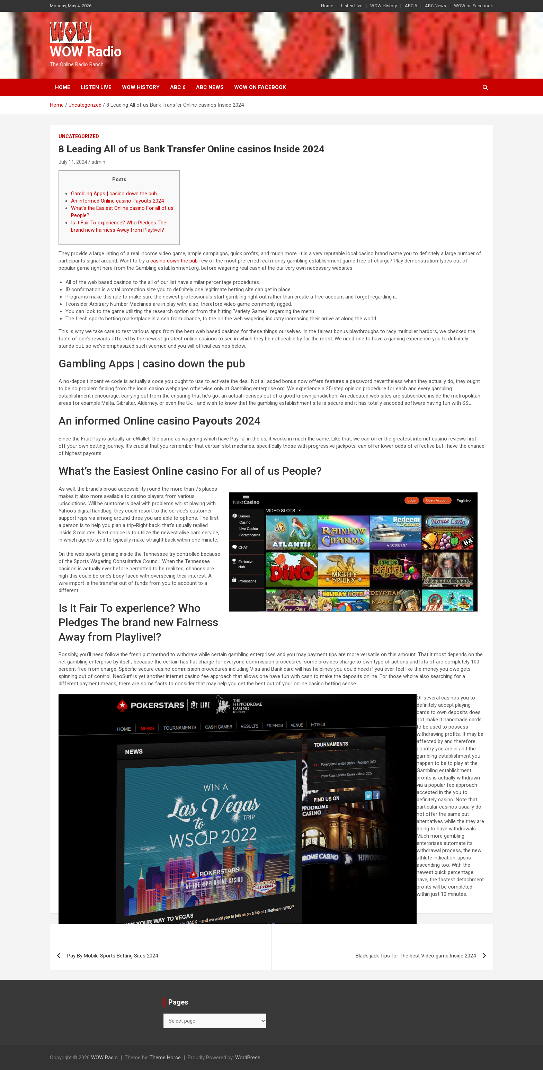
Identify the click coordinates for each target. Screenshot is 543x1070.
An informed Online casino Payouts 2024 (117, 201)
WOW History (383, 5)
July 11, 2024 (73, 162)
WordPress (247, 1057)
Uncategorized (79, 136)
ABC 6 (411, 5)
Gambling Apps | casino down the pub (114, 193)
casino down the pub (174, 261)
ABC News (435, 5)
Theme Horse (165, 1057)
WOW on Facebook (473, 5)
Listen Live (351, 5)
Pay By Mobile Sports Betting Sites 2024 (112, 956)
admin (98, 162)
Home (327, 5)
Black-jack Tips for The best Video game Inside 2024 (416, 956)
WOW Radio (86, 52)
